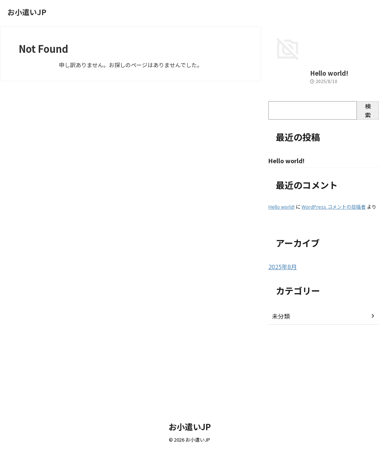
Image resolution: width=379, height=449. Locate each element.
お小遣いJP (26, 12)
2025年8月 (280, 338)
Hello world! (284, 144)
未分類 (280, 387)
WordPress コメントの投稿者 (334, 278)
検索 (368, 182)
